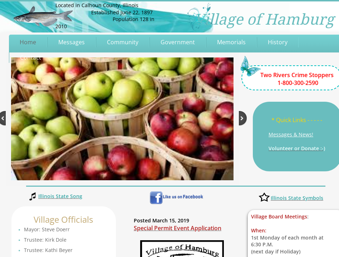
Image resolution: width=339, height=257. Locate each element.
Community (122, 42)
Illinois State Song (60, 196)
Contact (30, 57)
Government (178, 42)
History (278, 42)
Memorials (231, 42)
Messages (71, 42)
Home (28, 42)
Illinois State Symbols (297, 198)
